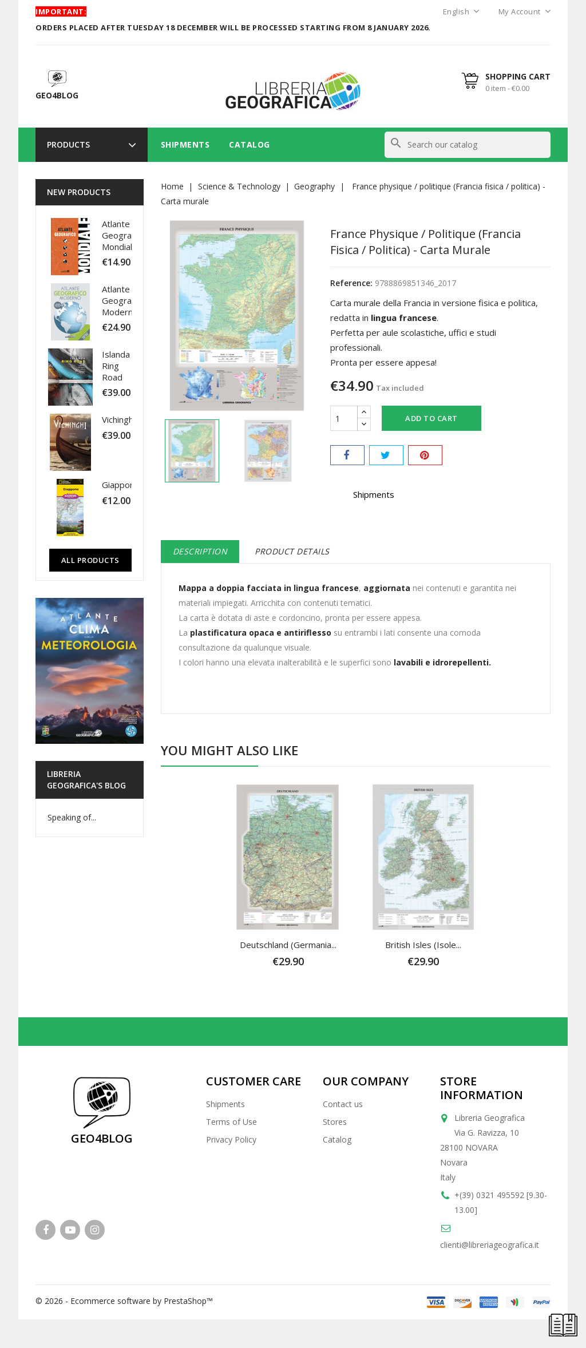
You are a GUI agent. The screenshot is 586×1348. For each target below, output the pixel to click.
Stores (335, 1121)
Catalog (249, 144)
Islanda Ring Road (116, 365)
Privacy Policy (231, 1139)
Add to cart (431, 418)
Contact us (343, 1104)
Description (200, 551)
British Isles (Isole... (423, 944)
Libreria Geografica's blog (86, 779)
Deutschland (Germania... (288, 944)
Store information (481, 1088)
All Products (90, 560)
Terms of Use (231, 1121)
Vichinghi (118, 419)
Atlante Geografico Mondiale (124, 235)
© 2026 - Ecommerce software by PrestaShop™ (124, 1300)
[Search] (468, 145)
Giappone (121, 484)
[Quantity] (344, 418)
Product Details (292, 551)
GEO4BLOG (102, 1138)
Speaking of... (71, 817)
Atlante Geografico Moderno (124, 300)
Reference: (351, 282)
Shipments (185, 144)
